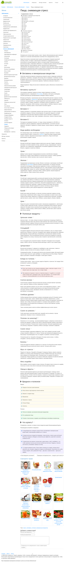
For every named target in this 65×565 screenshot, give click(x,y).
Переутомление (8, 109)
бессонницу (40, 93)
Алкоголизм (7, 56)
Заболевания (26, 2)
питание (34, 527)
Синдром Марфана (8, 115)
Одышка (6, 100)
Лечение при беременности (9, 30)
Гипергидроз (7, 89)
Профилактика (7, 113)
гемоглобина (30, 164)
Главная (3, 555)
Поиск (12, 555)
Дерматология (6, 21)
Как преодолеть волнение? (27, 455)
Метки (8, 555)
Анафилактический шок (9, 59)
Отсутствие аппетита (9, 107)
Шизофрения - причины (9, 131)
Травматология (6, 41)
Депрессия (6, 94)
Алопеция (6, 58)
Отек (5, 104)
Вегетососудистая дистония (10, 74)
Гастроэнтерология (7, 17)
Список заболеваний (8, 48)
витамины (29, 527)
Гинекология (6, 19)
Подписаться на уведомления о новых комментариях (34, 547)
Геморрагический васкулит (10, 87)
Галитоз (6, 82)
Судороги (6, 126)
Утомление (6, 129)
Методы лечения (42, 2)
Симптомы (5, 47)
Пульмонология (7, 25)
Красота (50, 2)
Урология (5, 43)
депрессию (34, 99)
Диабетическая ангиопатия (10, 96)
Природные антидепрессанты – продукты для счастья (50, 455)
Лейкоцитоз (7, 98)
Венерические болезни (9, 76)
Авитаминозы (7, 52)
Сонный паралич (8, 122)
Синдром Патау (8, 117)
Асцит (5, 65)
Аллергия (5, 15)
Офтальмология (7, 34)
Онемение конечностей (9, 102)
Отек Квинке (7, 106)
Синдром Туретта (8, 118)
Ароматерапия (58, 477)
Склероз (6, 120)
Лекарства (34, 2)
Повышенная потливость (10, 111)
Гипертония (7, 91)
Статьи (56, 2)
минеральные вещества (42, 527)
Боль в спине (7, 71)
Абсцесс (6, 50)
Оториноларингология (8, 36)
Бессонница (7, 67)
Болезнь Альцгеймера (9, 69)
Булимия (6, 72)
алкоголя (42, 134)
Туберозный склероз (9, 128)
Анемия (6, 61)
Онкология (5, 32)
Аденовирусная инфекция (10, 54)
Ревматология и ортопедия (9, 37)
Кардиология (6, 28)
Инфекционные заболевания (10, 26)
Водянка (6, 78)
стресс (24, 527)
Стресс (6, 124)
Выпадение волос (8, 80)
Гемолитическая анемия (10, 85)
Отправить (23, 548)
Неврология (6, 39)
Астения (6, 63)
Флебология (6, 23)
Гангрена (6, 83)
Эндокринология (7, 45)
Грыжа (5, 93)
